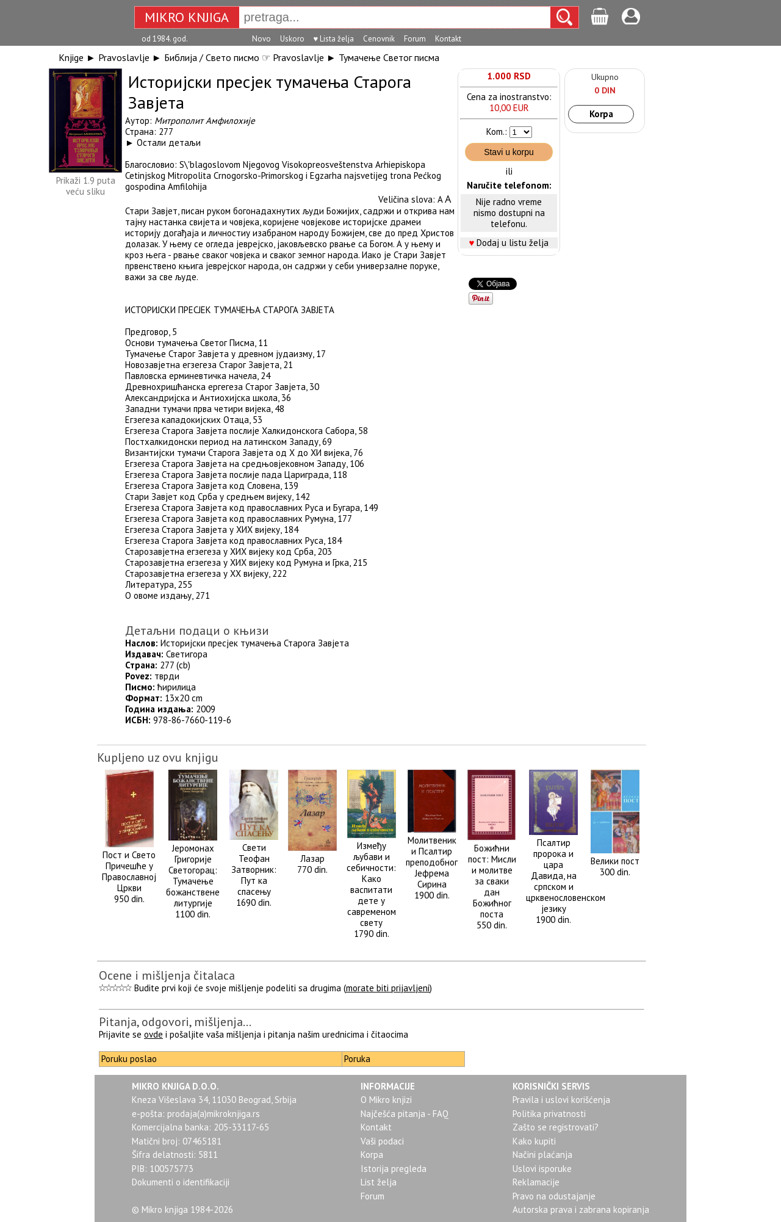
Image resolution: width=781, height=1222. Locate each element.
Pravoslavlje (123, 57)
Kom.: (496, 131)
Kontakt (448, 39)
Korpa (601, 114)
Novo (261, 39)
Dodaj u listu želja (513, 242)
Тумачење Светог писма (389, 57)
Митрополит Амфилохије (204, 120)
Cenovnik (379, 39)
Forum (415, 39)
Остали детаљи (169, 142)
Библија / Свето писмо (211, 57)
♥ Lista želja (334, 39)
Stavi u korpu (509, 152)
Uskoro (292, 39)
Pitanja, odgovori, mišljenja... (175, 1022)
